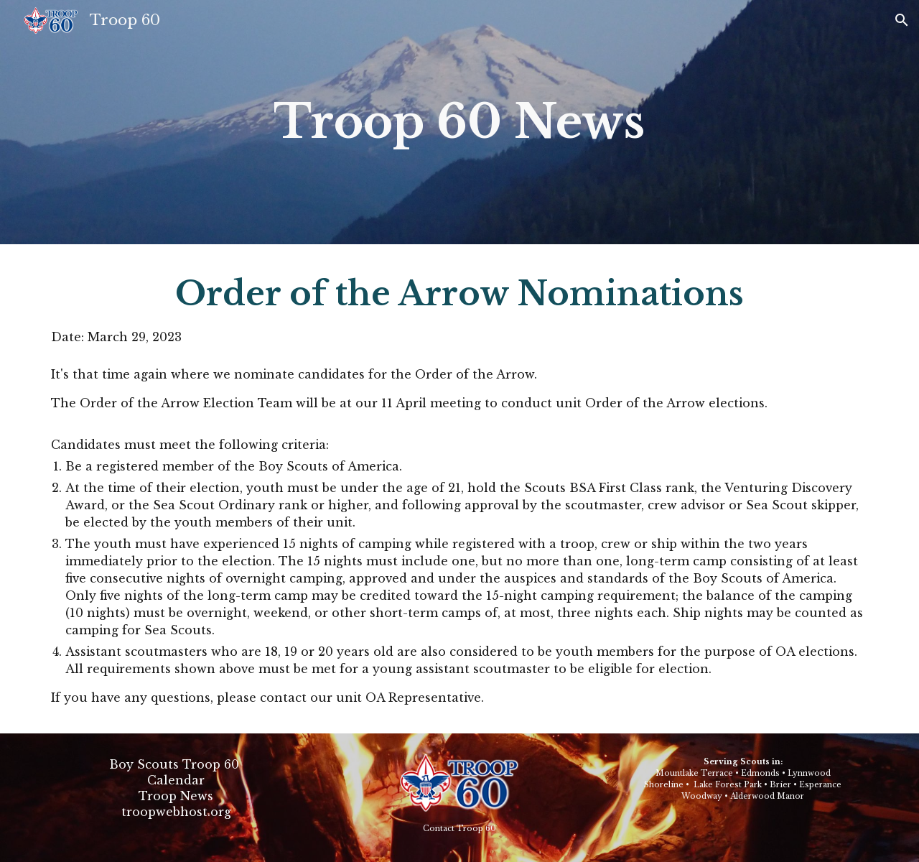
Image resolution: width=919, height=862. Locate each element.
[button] (902, 20)
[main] (459, 122)
